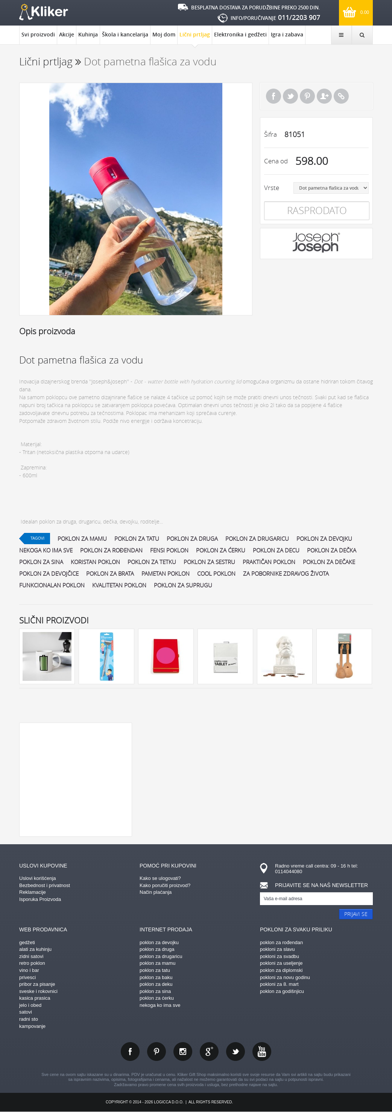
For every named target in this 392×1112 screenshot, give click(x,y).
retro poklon (32, 963)
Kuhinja (88, 34)
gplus (209, 1051)
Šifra (270, 134)
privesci (27, 977)
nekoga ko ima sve (46, 550)
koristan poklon (95, 562)
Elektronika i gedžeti (240, 34)
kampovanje (32, 1026)
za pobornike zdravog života (286, 573)
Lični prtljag (194, 37)
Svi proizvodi (38, 34)
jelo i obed (30, 1005)
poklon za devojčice (49, 573)
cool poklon (216, 573)
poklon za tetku (152, 562)
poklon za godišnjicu (282, 991)
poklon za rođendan (111, 550)
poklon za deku (156, 984)
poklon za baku (156, 977)
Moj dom (163, 34)
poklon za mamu (82, 538)
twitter (235, 1051)
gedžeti (27, 942)
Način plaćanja (156, 892)
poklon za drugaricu (257, 538)
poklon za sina (41, 562)
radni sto (28, 1019)
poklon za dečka (331, 550)
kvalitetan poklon (119, 585)
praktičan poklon (269, 562)
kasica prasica (34, 998)
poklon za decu (276, 550)
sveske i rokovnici (38, 991)
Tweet (290, 96)
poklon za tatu (136, 538)
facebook (130, 1051)
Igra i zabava (287, 34)
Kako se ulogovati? (160, 878)
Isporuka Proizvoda (40, 899)
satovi (25, 1012)
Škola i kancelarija (125, 34)
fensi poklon (169, 550)
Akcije (66, 34)
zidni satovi (31, 956)
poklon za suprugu (183, 585)
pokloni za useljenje (281, 963)
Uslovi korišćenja (37, 878)
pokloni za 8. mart (279, 984)
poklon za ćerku (220, 550)
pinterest (156, 1051)
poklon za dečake (329, 562)
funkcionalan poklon (52, 585)
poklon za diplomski (281, 970)
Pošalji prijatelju (324, 96)
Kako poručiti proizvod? (165, 885)
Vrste (271, 187)
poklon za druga (192, 538)
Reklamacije (32, 892)
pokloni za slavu (277, 949)
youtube (261, 1051)
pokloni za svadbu (279, 956)
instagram (182, 1051)
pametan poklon (165, 573)
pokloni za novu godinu (285, 977)
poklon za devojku (324, 538)
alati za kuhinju (35, 949)
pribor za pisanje (37, 984)
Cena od (276, 161)
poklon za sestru (209, 562)
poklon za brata (110, 573)
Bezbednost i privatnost (44, 885)
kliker (43, 12)
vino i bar (29, 970)
